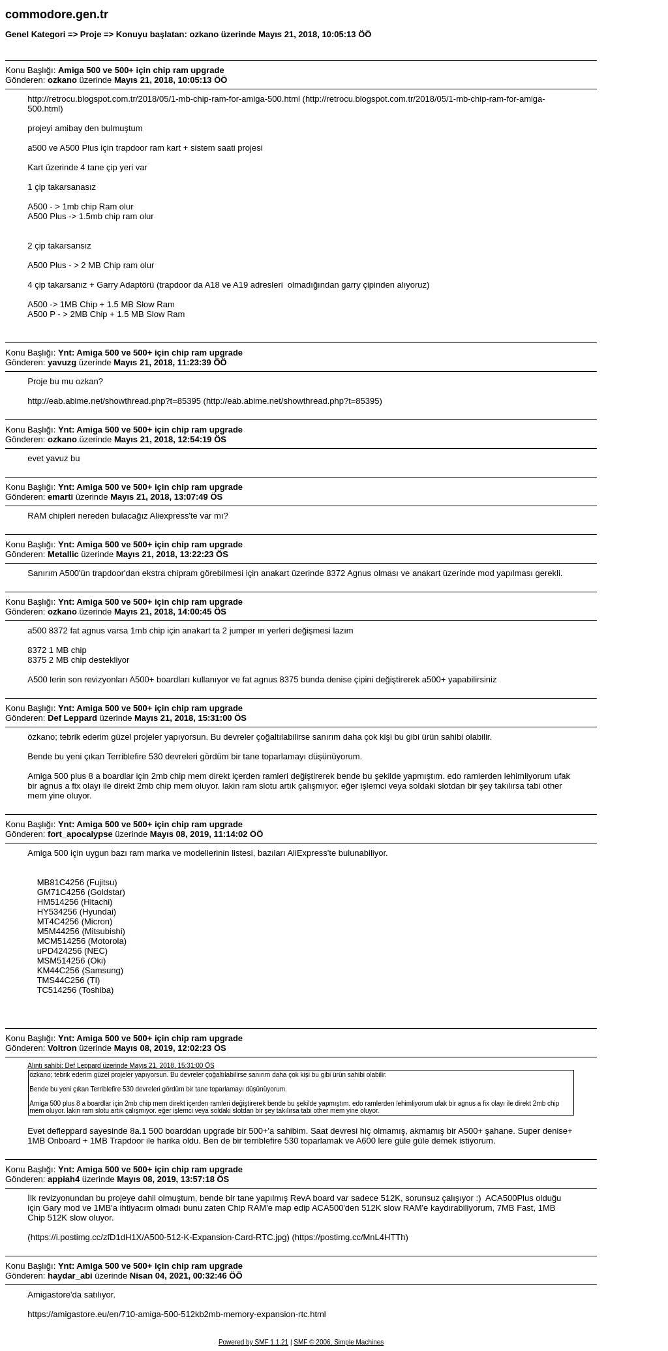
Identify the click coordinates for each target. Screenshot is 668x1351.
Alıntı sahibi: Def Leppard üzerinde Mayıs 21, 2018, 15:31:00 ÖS (120, 1065)
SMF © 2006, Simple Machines (339, 1342)
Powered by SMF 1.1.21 (253, 1342)
